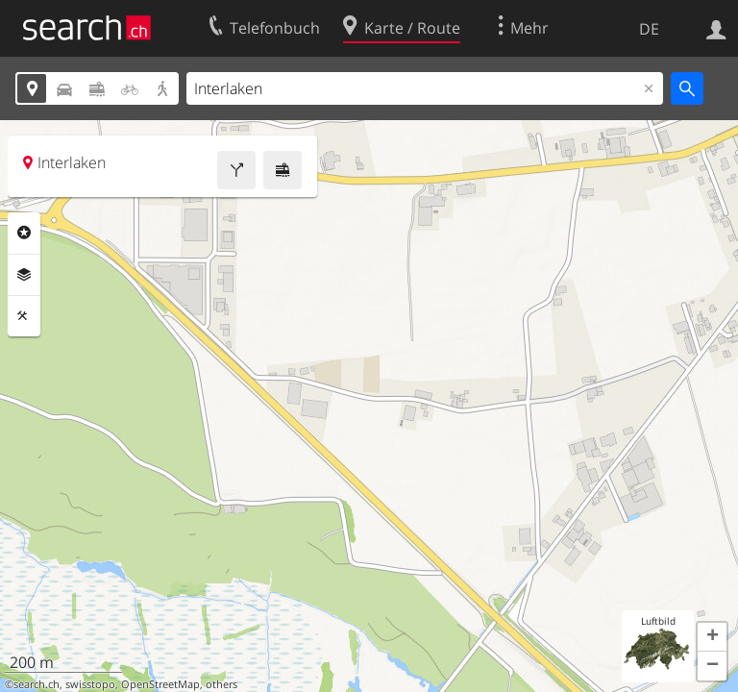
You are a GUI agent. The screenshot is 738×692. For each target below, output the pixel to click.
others (221, 684)
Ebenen (24, 275)
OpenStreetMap (160, 684)
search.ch (36, 684)
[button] (712, 637)
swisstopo (90, 684)
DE (649, 28)
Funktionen (24, 316)
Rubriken (24, 232)
